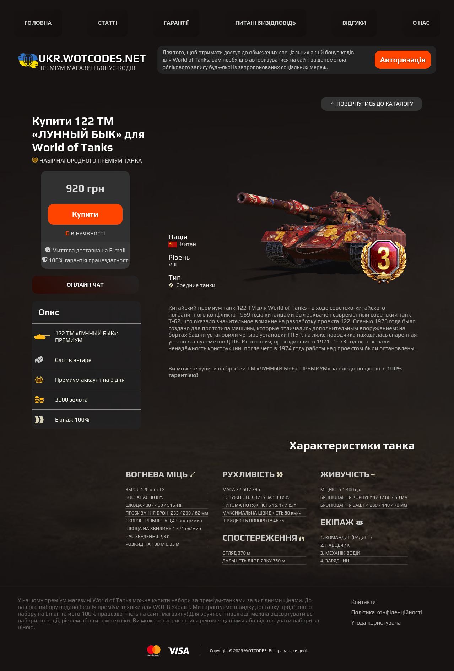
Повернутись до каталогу (371, 103)
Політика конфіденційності (386, 612)
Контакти (363, 602)
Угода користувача (376, 622)
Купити (85, 214)
